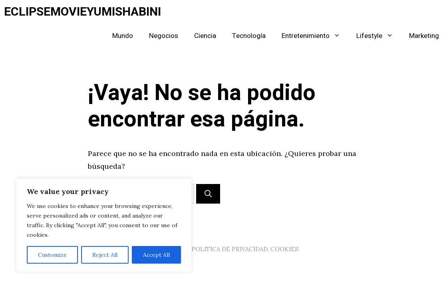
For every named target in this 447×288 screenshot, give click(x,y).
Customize (52, 254)
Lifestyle (378, 36)
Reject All (104, 254)
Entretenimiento (315, 36)
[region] (104, 225)
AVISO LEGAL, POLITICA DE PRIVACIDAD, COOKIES (223, 249)
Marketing (424, 36)
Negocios (163, 36)
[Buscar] (208, 194)
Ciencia (205, 36)
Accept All (156, 254)
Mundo (122, 36)
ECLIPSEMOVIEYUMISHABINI (82, 12)
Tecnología (249, 36)
